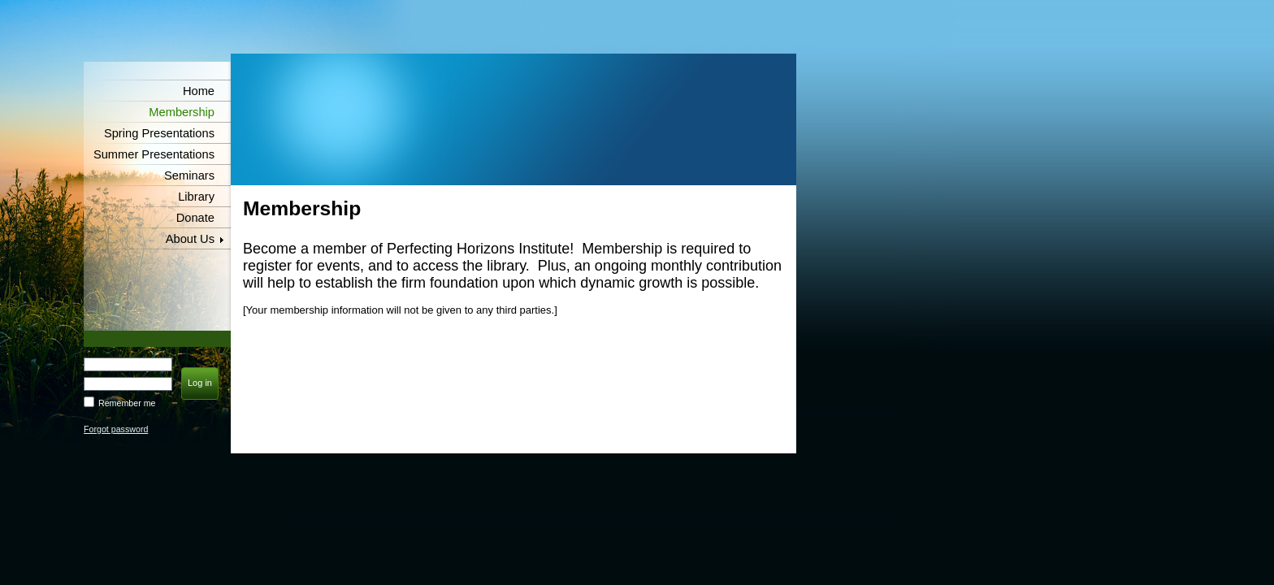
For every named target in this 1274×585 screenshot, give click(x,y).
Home (198, 91)
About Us (190, 238)
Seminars (189, 175)
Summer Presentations (153, 154)
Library (196, 196)
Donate (195, 217)
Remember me (126, 403)
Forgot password (116, 429)
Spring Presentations (159, 133)
